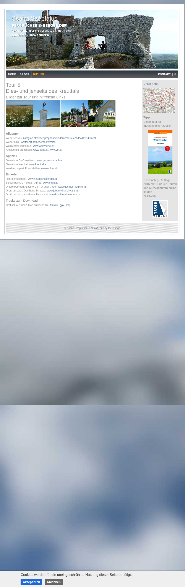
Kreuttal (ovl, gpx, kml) (57, 205)
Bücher (38, 74)
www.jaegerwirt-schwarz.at (62, 190)
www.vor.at (56, 149)
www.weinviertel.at (43, 145)
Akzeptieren (31, 582)
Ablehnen (54, 582)
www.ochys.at (49, 168)
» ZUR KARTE (151, 84)
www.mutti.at (50, 182)
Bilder (24, 74)
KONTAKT (164, 74)
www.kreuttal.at (38, 164)
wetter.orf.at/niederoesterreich (38, 142)
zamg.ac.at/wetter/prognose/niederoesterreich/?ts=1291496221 (59, 138)
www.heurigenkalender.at (42, 178)
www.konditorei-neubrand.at (65, 194)
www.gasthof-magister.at (72, 186)
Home (12, 74)
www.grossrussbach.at (49, 160)
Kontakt (93, 228)
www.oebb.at (40, 149)
